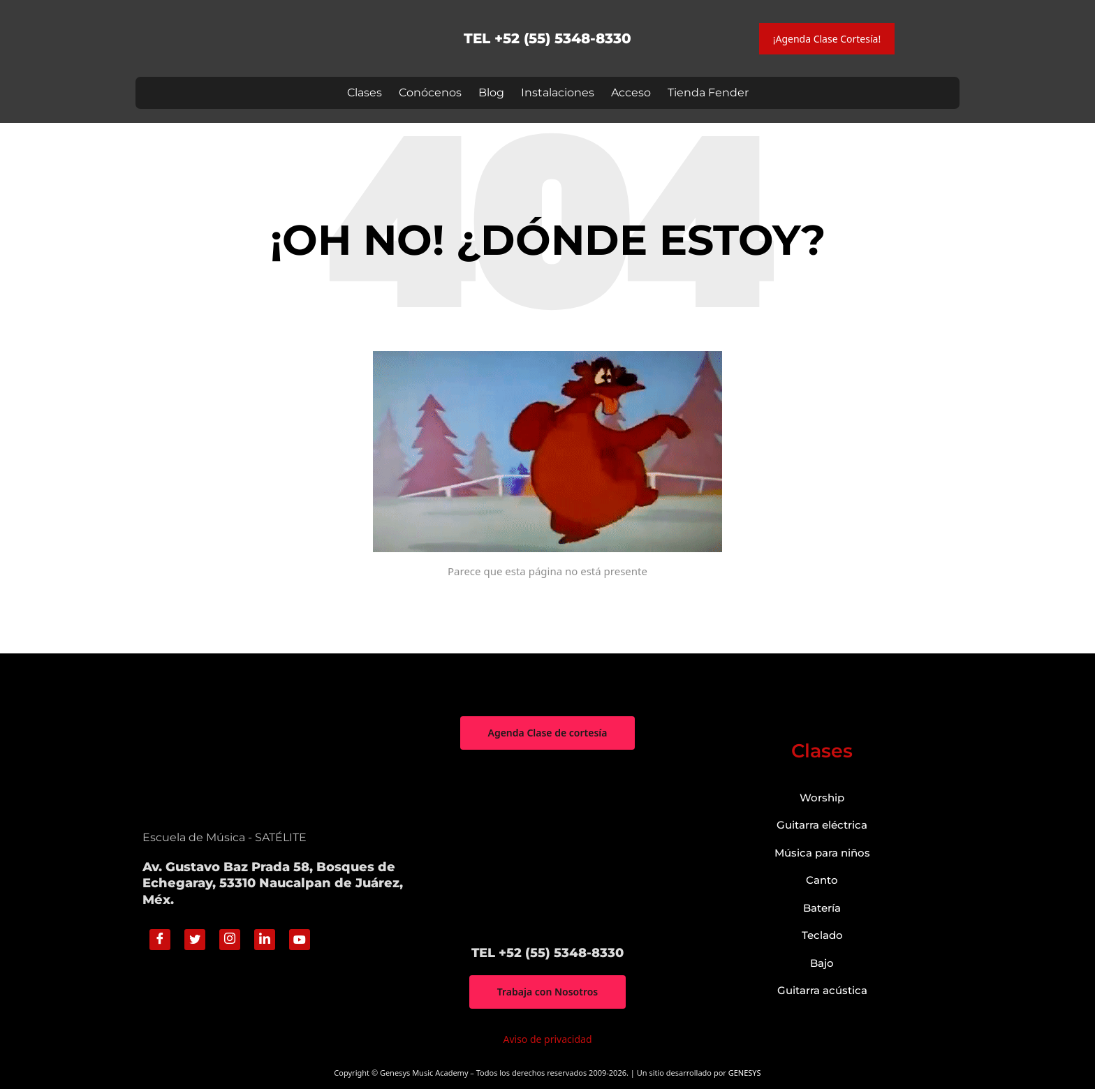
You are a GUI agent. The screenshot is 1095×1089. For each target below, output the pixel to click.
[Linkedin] (264, 939)
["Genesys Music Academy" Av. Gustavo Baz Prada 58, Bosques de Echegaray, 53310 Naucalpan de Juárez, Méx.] (547, 847)
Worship (822, 797)
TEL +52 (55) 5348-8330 (547, 38)
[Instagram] (229, 939)
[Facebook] (159, 939)
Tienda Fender (708, 92)
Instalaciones (557, 92)
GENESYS (744, 1072)
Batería (822, 907)
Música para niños (822, 852)
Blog (491, 92)
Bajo (822, 963)
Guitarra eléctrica (822, 824)
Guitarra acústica (822, 990)
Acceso (631, 92)
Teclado (822, 935)
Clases (364, 92)
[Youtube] (299, 939)
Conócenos (430, 92)
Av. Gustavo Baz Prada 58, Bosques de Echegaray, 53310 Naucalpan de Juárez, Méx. (272, 883)
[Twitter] (194, 939)
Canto (822, 880)
